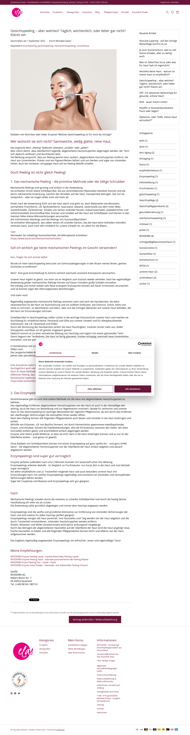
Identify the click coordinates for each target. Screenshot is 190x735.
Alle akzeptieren (132, 389)
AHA (143, 140)
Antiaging (146, 158)
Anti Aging (146, 152)
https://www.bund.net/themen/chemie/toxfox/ (36, 238)
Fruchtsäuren (148, 188)
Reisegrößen (73, 12)
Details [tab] (95, 353)
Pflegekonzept (111, 12)
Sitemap (100, 704)
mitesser (145, 224)
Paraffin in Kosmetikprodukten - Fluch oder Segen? (157, 109)
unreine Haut (148, 271)
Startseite (45, 12)
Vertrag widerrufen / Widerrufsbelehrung (95, 619)
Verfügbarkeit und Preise (108, 691)
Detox (144, 164)
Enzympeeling (30, 45)
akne (143, 146)
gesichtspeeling (45, 45)
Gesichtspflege (148, 200)
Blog (97, 12)
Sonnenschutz (148, 259)
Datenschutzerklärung (106, 674)
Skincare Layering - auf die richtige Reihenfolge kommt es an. (158, 42)
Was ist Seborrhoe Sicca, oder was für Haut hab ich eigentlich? (157, 64)
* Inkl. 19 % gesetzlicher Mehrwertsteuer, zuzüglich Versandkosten (108, 698)
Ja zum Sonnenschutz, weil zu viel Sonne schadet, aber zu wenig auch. (157, 53)
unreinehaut (83, 45)
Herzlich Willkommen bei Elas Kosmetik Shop (107, 655)
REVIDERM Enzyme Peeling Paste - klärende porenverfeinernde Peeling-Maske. (50, 559)
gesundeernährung (151, 212)
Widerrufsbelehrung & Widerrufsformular (106, 680)
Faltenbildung (148, 182)
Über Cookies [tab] (134, 353)
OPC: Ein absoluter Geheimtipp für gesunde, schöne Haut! (158, 94)
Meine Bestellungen (76, 648)
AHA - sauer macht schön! (153, 101)
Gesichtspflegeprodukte (153, 206)
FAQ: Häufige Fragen (106, 660)
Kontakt (125, 12)
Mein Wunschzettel (76, 652)
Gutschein (87, 12)
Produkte (43, 645)
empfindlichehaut (150, 170)
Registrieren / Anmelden (170, 2)
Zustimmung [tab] (55, 353)
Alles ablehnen (95, 389)
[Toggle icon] (167, 12)
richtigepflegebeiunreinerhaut (157, 241)
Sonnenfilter (147, 253)
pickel (144, 230)
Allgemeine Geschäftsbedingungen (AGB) (107, 668)
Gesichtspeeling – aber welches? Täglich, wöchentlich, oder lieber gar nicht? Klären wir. (68, 32)
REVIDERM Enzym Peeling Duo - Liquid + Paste (33, 562)
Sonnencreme (148, 247)
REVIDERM (146, 236)
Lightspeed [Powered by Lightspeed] (60, 730)
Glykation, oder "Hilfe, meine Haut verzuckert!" (158, 118)
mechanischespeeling (65, 45)
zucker (144, 283)
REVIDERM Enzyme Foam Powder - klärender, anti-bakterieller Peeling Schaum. (49, 565)
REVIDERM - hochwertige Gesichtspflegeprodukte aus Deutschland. (109, 648)
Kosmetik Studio (140, 12)
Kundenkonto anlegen (77, 645)
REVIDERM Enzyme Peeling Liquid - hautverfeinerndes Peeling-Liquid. (45, 556)
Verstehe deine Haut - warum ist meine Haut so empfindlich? (157, 73)
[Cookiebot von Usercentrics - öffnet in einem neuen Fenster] (139, 344)
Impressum (102, 712)
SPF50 (144, 265)
